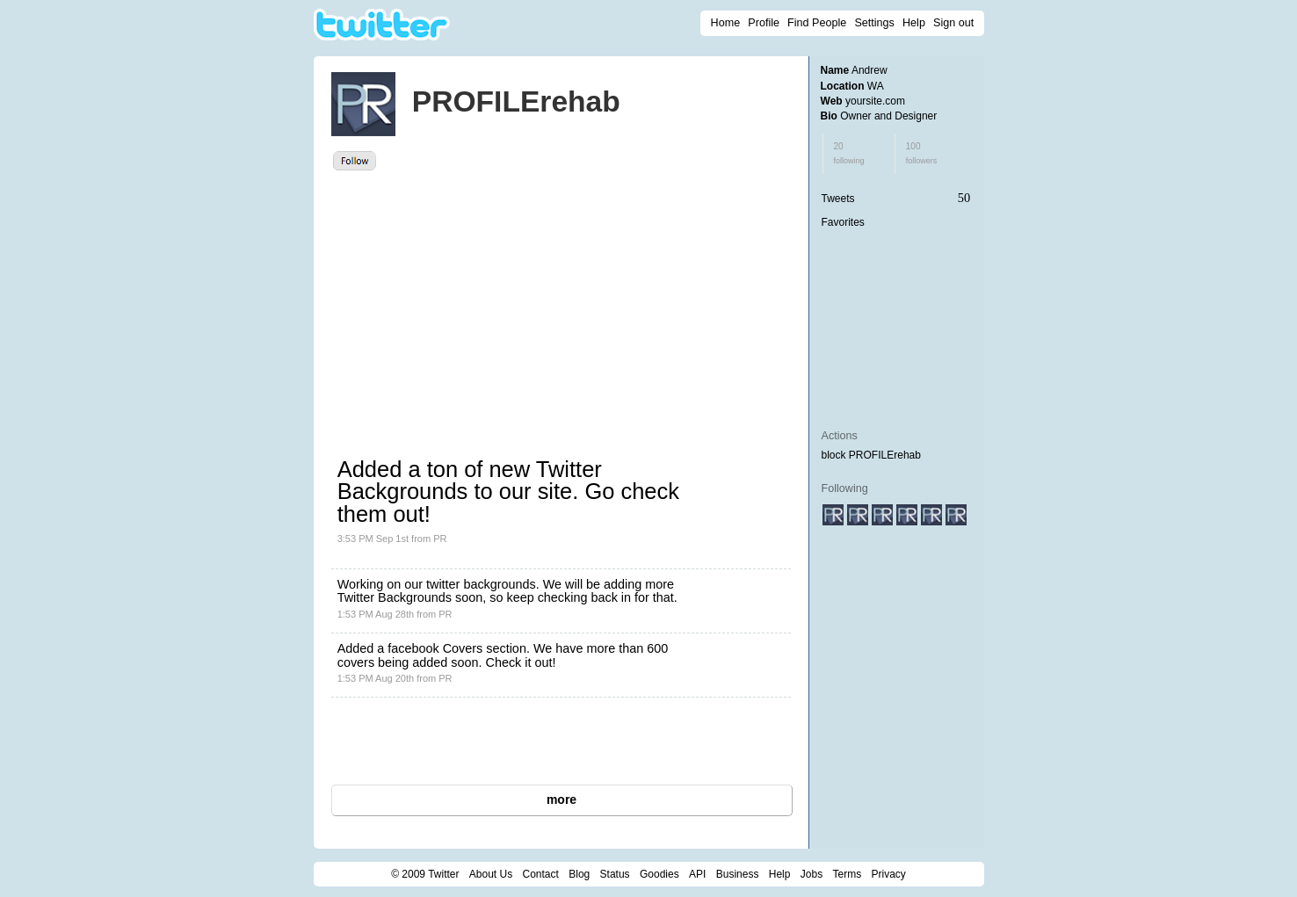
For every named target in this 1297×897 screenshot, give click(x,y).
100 (922, 153)
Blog (579, 874)
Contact (541, 874)
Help (913, 23)
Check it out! (521, 662)
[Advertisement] (491, 302)
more (561, 799)
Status (615, 874)
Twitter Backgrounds (394, 597)
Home (726, 23)
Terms (846, 874)
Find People (816, 23)
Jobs (811, 874)
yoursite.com (875, 101)
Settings (874, 23)
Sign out (953, 23)
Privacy (889, 874)
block (834, 455)
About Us (490, 874)
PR (439, 538)
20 (849, 153)
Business (737, 874)
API (697, 874)
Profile (763, 23)
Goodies (659, 874)
